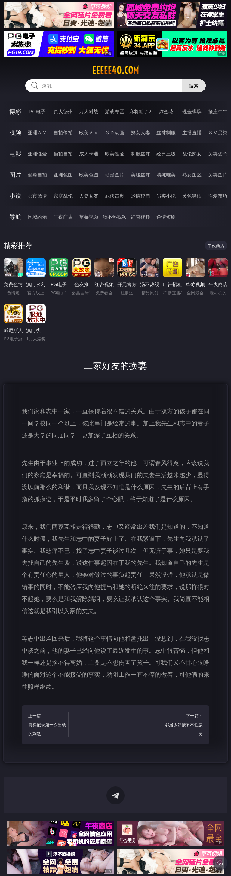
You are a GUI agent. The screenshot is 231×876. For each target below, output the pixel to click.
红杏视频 (140, 216)
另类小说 (166, 195)
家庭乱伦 (63, 195)
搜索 (194, 85)
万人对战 (88, 111)
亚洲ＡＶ (37, 132)
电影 (15, 153)
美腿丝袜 (140, 174)
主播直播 (192, 132)
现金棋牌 (192, 111)
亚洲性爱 (37, 153)
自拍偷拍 (63, 132)
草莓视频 (88, 216)
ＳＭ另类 (217, 132)
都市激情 (37, 195)
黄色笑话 (192, 195)
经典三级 (166, 153)
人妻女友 (88, 195)
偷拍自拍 (63, 153)
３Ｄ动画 (114, 132)
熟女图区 (192, 174)
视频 (15, 132)
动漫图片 (114, 174)
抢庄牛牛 (217, 111)
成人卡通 (88, 153)
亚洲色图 (63, 174)
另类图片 (217, 174)
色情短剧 (166, 216)
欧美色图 (88, 174)
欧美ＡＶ (88, 132)
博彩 (15, 111)
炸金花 (166, 111)
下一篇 (184, 725)
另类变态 (217, 153)
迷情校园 (140, 195)
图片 (15, 174)
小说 (15, 195)
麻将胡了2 (140, 111)
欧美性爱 (114, 153)
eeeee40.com (115, 70)
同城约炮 (37, 216)
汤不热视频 (115, 216)
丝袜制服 (166, 132)
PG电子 (37, 111)
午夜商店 (63, 216)
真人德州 (63, 111)
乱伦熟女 (192, 153)
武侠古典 (114, 195)
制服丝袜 (140, 153)
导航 (15, 217)
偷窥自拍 (37, 174)
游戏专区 (114, 111)
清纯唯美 (166, 174)
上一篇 (47, 725)
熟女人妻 (140, 132)
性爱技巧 (217, 195)
